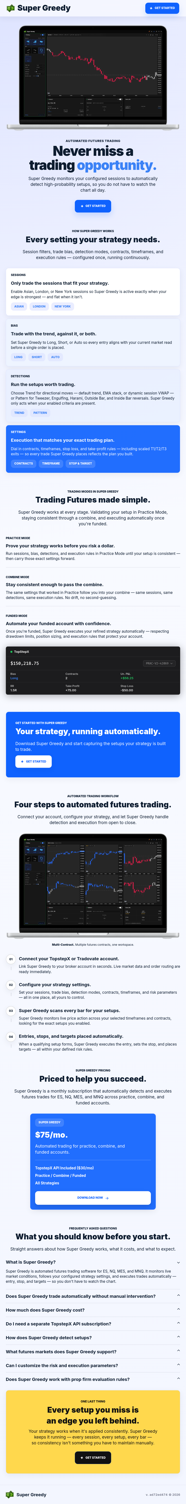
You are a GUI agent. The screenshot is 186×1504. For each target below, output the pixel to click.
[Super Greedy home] (39, 8)
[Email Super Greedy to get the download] (93, 1198)
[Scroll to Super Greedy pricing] (93, 206)
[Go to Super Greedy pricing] (162, 8)
